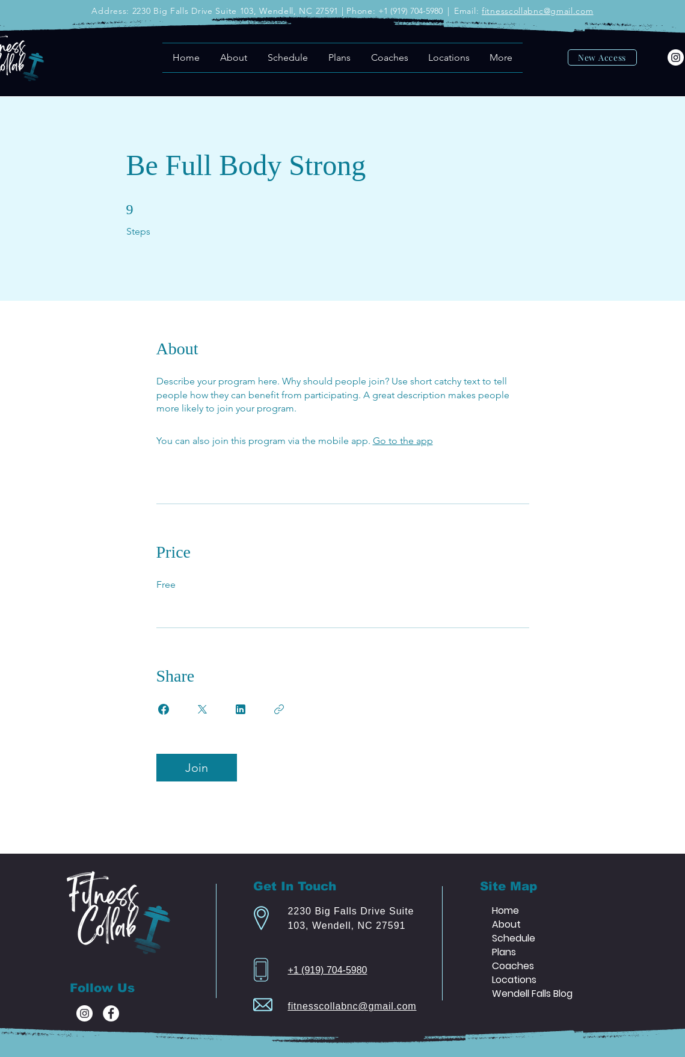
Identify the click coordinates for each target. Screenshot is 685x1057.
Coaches (513, 966)
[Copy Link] (279, 709)
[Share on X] (202, 709)
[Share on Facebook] (163, 709)
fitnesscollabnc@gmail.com (538, 10)
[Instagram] (676, 57)
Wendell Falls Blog (532, 993)
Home (505, 910)
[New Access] (602, 57)
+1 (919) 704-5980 (327, 970)
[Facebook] (111, 1013)
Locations (514, 980)
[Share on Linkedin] (240, 709)
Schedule (513, 938)
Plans (504, 952)
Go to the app (403, 440)
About (506, 924)
